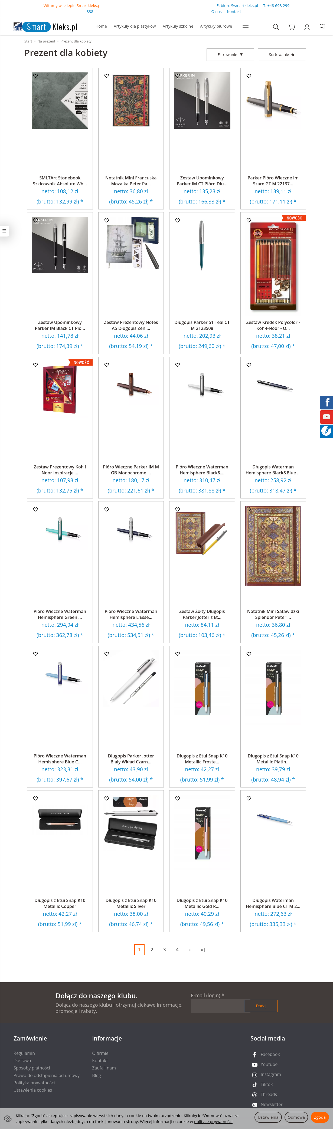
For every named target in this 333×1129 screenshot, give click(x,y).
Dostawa (22, 1061)
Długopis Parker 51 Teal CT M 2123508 (202, 325)
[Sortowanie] (282, 54)
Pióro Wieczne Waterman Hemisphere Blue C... (60, 759)
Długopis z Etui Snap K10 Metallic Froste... (202, 759)
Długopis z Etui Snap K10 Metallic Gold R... (202, 903)
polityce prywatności (213, 1121)
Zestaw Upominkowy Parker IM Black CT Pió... (60, 325)
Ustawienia (268, 1117)
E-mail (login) (205, 995)
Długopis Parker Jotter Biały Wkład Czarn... (131, 759)
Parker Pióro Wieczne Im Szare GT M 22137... (273, 181)
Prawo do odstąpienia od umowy (47, 1075)
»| (203, 949)
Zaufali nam (104, 1068)
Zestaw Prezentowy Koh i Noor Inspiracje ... (60, 470)
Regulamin (24, 1053)
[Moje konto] (307, 27)
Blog (96, 1075)
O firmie (100, 1053)
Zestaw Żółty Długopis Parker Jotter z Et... (202, 614)
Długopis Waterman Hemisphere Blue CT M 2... (273, 903)
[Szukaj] (276, 27)
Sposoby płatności (32, 1068)
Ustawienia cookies (33, 1090)
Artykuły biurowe (216, 26)
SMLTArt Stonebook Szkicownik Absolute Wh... (60, 181)
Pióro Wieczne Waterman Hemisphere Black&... (202, 470)
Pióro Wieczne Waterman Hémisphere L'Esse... (131, 614)
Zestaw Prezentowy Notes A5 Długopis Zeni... (131, 325)
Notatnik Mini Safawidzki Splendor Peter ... (273, 614)
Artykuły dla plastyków (135, 26)
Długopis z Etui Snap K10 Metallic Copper (59, 903)
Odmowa (296, 1117)
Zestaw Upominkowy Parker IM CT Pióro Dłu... (202, 181)
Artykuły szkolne (178, 26)
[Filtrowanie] (230, 54)
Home (101, 26)
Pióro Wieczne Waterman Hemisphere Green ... (60, 614)
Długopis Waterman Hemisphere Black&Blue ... (273, 470)
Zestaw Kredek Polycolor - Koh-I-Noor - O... (273, 325)
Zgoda (320, 1117)
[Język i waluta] (322, 27)
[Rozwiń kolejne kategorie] (245, 26)
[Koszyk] (291, 27)
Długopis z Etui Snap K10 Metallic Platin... (273, 759)
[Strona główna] (40, 26)
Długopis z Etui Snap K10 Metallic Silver (131, 903)
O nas (216, 11)
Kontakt (234, 11)
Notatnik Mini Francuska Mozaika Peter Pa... (130, 181)
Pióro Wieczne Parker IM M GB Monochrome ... (131, 470)
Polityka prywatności (34, 1083)
